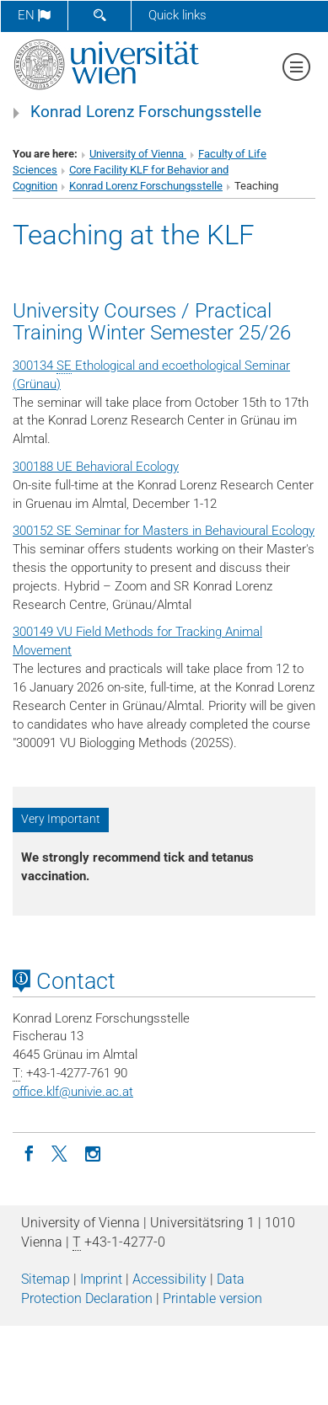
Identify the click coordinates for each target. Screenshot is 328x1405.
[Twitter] (61, 1152)
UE (64, 466)
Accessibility (169, 1279)
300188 (33, 466)
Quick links (177, 15)
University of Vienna (137, 153)
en (34, 15)
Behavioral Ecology (127, 466)
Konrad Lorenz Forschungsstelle (145, 112)
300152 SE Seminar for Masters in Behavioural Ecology (164, 530)
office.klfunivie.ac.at (73, 1091)
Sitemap (45, 1279)
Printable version (212, 1298)
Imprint (101, 1279)
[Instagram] (93, 1152)
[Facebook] (29, 1152)
